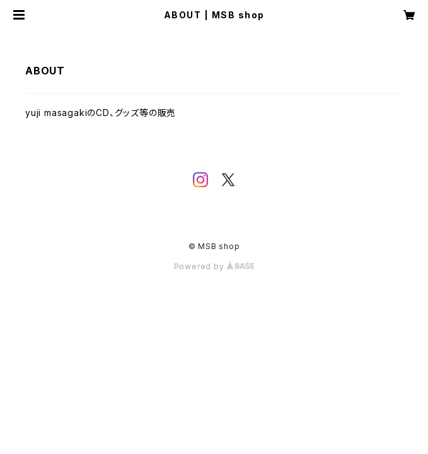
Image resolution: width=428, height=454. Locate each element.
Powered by (214, 266)
